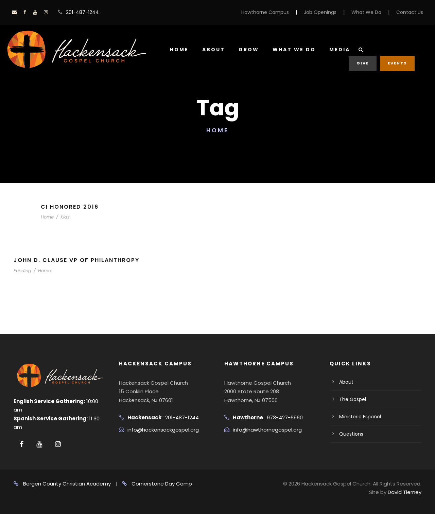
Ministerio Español (360, 416)
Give (362, 63)
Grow (249, 49)
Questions (351, 434)
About (213, 49)
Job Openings (320, 12)
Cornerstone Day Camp (157, 483)
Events (397, 63)
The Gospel (352, 399)
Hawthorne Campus (265, 12)
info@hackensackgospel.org (163, 429)
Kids (65, 217)
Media (339, 49)
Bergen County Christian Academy (62, 483)
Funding (22, 270)
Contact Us (409, 12)
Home (179, 49)
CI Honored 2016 (70, 207)
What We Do (366, 12)
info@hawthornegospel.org (267, 429)
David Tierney (404, 492)
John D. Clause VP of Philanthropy (76, 260)
